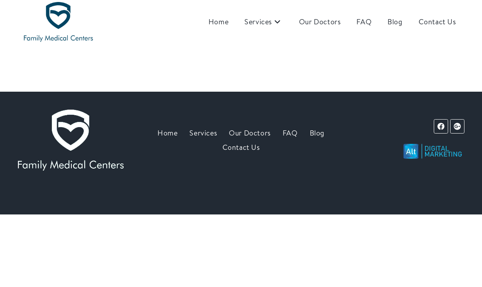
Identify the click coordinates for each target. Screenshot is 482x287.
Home (167, 133)
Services (203, 133)
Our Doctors (250, 133)
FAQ (290, 133)
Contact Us (241, 147)
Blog (317, 133)
